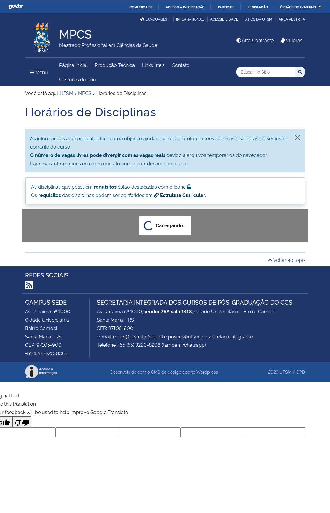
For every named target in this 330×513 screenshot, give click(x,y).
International (190, 19)
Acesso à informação (185, 6)
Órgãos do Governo (298, 6)
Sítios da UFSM (258, 19)
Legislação (258, 6)
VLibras (291, 40)
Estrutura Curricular (179, 195)
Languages (153, 19)
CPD (300, 372)
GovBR (15, 6)
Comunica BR (140, 6)
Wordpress (207, 372)
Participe (226, 6)
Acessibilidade (224, 19)
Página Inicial (73, 65)
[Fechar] (297, 137)
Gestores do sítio (77, 79)
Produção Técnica (115, 65)
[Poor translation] (21, 421)
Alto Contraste (255, 40)
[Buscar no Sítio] (266, 72)
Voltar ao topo (286, 259)
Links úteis (153, 65)
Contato (181, 65)
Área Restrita (292, 19)
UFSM (285, 372)
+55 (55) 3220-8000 (47, 353)
